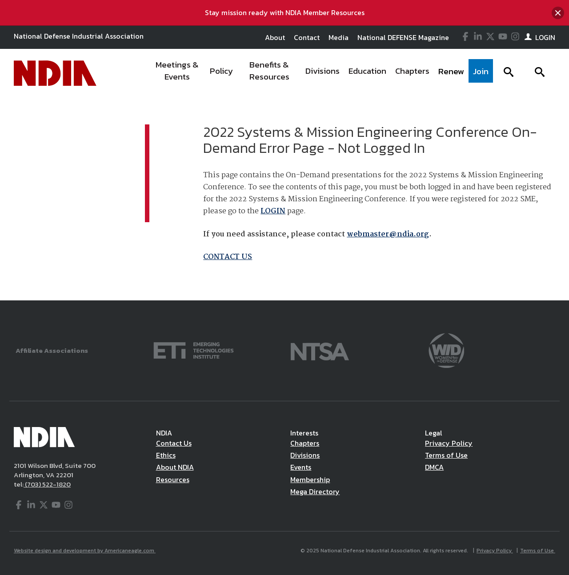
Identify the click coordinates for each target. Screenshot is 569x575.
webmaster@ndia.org (388, 234)
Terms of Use (446, 455)
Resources (172, 479)
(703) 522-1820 (47, 484)
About (275, 37)
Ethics (166, 455)
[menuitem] (177, 73)
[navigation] (321, 73)
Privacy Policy (449, 443)
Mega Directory (315, 491)
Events (300, 467)
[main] (284, 199)
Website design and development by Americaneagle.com (85, 551)
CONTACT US (227, 257)
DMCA (434, 467)
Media (339, 37)
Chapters (304, 443)
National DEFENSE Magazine (403, 37)
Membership (310, 479)
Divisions (305, 455)
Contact (307, 37)
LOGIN (272, 211)
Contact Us (174, 443)
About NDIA (175, 467)
